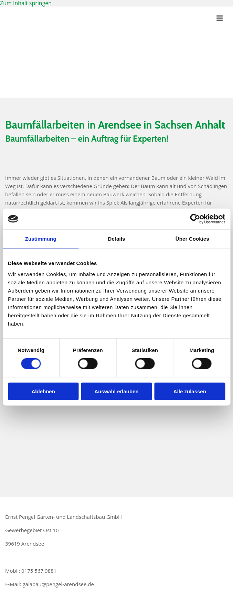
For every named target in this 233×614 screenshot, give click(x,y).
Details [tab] (116, 239)
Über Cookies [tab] (192, 239)
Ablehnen (43, 391)
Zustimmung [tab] (40, 239)
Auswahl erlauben (116, 391)
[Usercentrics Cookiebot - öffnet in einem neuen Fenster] (195, 219)
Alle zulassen (189, 391)
